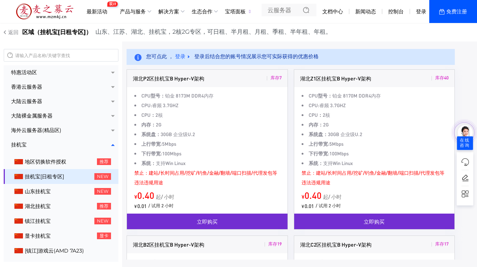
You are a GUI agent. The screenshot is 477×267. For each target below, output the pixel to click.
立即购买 (207, 221)
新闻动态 (365, 11)
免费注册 (456, 11)
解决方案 (168, 11)
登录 (421, 11)
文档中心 (332, 11)
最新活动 (99, 8)
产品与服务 (133, 11)
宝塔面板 (235, 11)
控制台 (396, 11)
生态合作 (202, 11)
